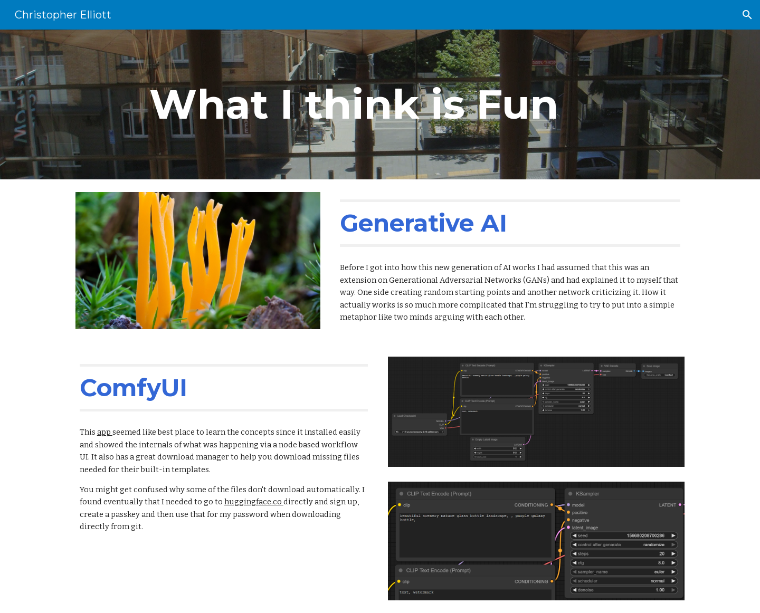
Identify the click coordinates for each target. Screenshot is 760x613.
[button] (747, 14)
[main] (354, 104)
